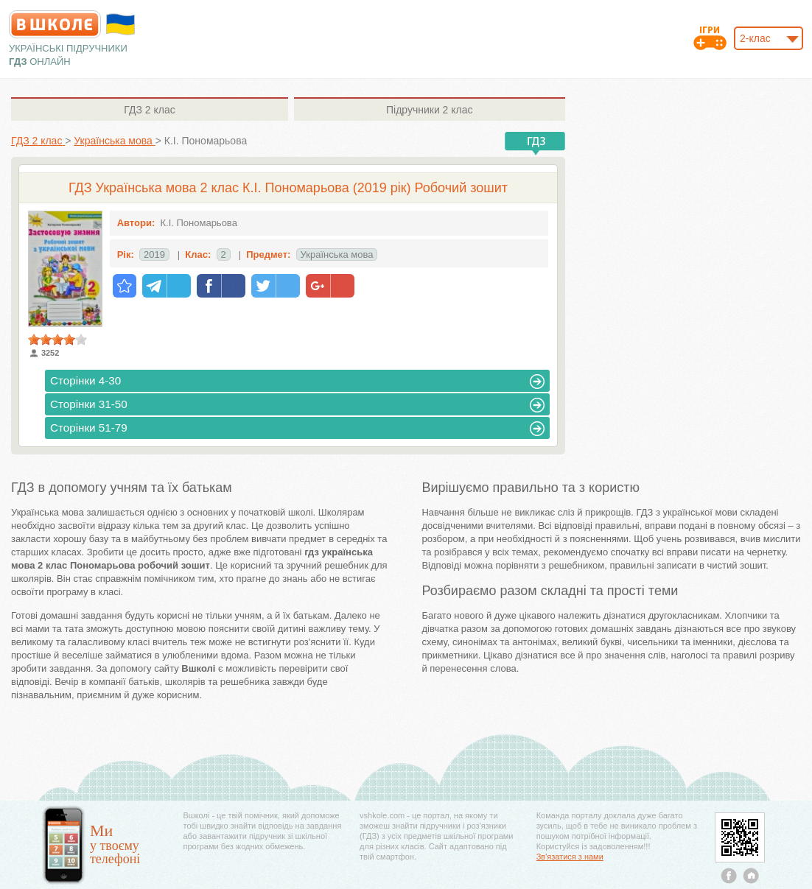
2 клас (149, 110)
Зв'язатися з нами (569, 856)
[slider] (57, 339)
